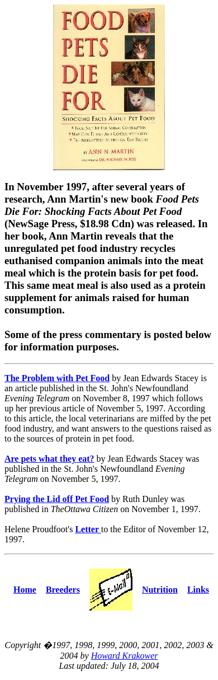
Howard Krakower (124, 655)
